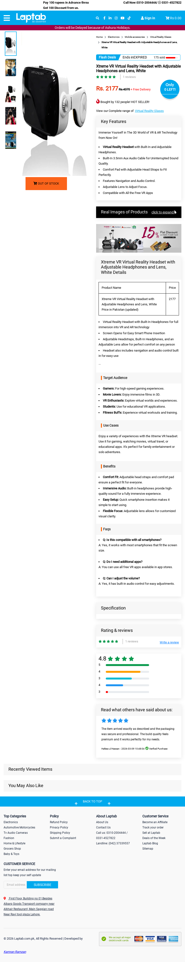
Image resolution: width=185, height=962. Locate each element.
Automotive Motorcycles (19, 827)
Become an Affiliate (154, 822)
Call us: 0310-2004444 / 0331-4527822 (112, 835)
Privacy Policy (59, 827)
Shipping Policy (60, 832)
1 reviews (129, 77)
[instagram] (116, 18)
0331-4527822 (169, 2)
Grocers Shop (12, 848)
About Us (102, 822)
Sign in (148, 18)
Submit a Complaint (63, 838)
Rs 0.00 (175, 18)
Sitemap (147, 848)
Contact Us (103, 827)
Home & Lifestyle (14, 843)
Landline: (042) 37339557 (113, 843)
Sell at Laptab (151, 832)
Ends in (128, 57)
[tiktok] (129, 18)
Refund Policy (59, 822)
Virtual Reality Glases (149, 111)
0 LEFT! (170, 89)
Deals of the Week (153, 838)
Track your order (153, 827)
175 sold (159, 57)
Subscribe (42, 885)
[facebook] (104, 18)
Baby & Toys (11, 854)
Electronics (11, 822)
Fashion (9, 838)
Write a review (169, 642)
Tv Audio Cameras (16, 832)
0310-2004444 (146, 2)
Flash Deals (107, 57)
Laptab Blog (150, 843)
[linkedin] (110, 18)
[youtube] (123, 18)
